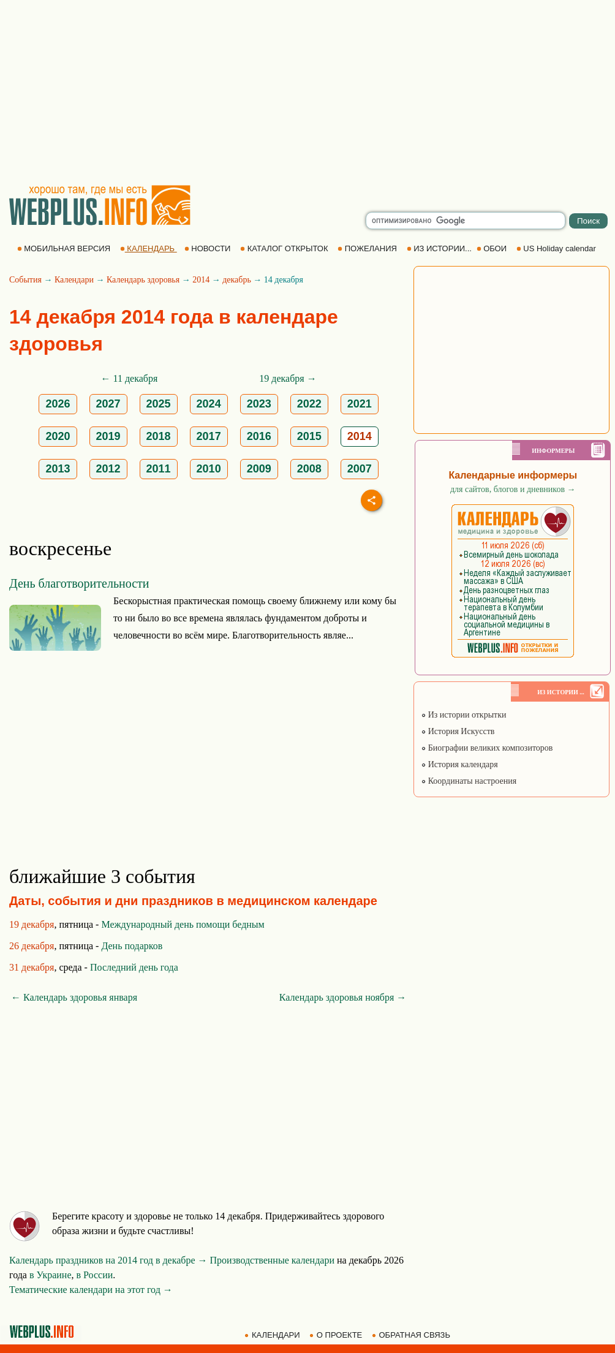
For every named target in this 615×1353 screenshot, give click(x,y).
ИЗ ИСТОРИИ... (440, 248)
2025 (158, 404)
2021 (359, 404)
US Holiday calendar (557, 248)
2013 (57, 469)
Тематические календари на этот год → (91, 1289)
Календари (74, 279)
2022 (309, 404)
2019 (108, 436)
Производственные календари (272, 1260)
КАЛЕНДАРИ (273, 1335)
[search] (465, 220)
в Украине (50, 1275)
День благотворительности (79, 583)
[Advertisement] (307, 92)
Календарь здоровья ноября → (342, 997)
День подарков (131, 946)
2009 (259, 469)
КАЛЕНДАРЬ (148, 248)
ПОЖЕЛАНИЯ (368, 248)
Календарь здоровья (143, 279)
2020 (57, 436)
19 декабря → (287, 378)
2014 (200, 279)
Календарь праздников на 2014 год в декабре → (108, 1260)
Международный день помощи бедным (182, 924)
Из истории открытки (463, 714)
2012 (108, 469)
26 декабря (31, 946)
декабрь (236, 279)
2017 (209, 436)
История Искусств (457, 731)
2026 (57, 404)
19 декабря (31, 924)
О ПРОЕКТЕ (336, 1335)
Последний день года (134, 967)
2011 (158, 469)
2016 (259, 436)
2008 (309, 469)
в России (95, 1275)
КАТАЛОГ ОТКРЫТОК (285, 248)
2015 (309, 436)
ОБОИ (493, 248)
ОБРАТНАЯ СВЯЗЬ (412, 1335)
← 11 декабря (129, 378)
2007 (359, 469)
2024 (209, 404)
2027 (108, 404)
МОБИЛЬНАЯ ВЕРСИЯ (65, 248)
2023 (259, 404)
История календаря (459, 764)
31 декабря (31, 967)
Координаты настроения (468, 781)
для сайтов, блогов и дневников (513, 489)
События (25, 279)
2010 (209, 469)
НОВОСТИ (208, 248)
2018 (158, 436)
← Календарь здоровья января (74, 997)
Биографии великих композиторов (487, 747)
